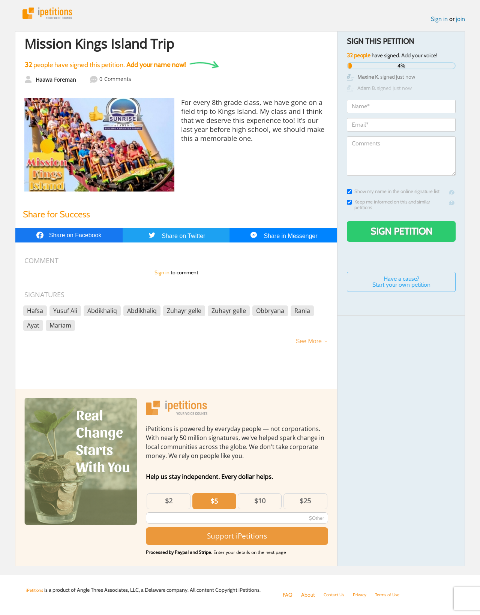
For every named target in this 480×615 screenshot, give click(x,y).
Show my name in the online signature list (393, 194)
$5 (214, 503)
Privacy (365, 594)
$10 (260, 503)
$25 (305, 503)
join (460, 21)
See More (309, 344)
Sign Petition (401, 234)
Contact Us (336, 594)
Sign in (439, 21)
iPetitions (53, 14)
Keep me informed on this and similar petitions (388, 207)
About (308, 594)
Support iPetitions (237, 539)
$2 (168, 503)
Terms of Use (396, 594)
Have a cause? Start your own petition (401, 284)
